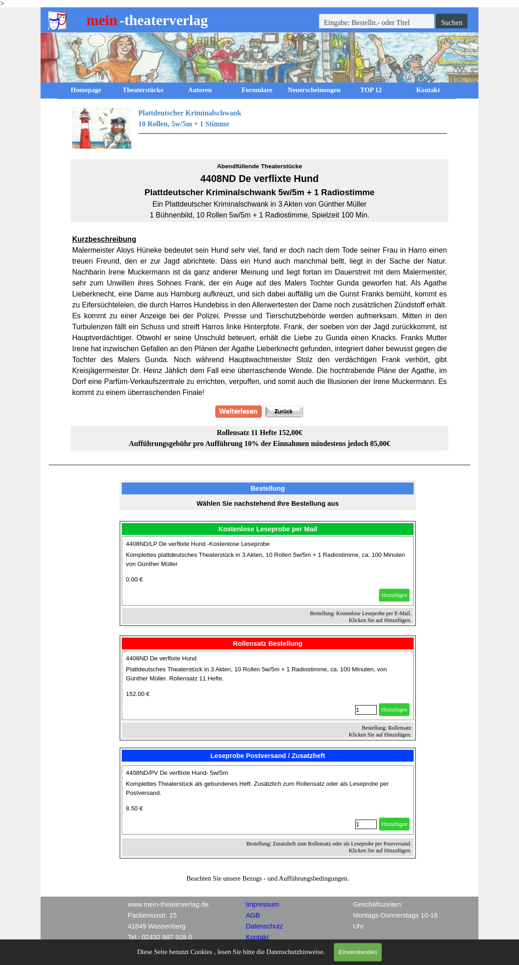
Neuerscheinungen (314, 89)
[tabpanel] (259, 128)
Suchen (451, 22)
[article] (268, 571)
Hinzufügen (394, 595)
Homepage (86, 89)
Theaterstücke (143, 89)
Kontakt (428, 89)
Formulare (257, 89)
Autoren (200, 89)
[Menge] (366, 710)
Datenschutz (264, 926)
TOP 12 (371, 89)
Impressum (262, 904)
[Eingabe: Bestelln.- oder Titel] (377, 23)
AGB (253, 915)
